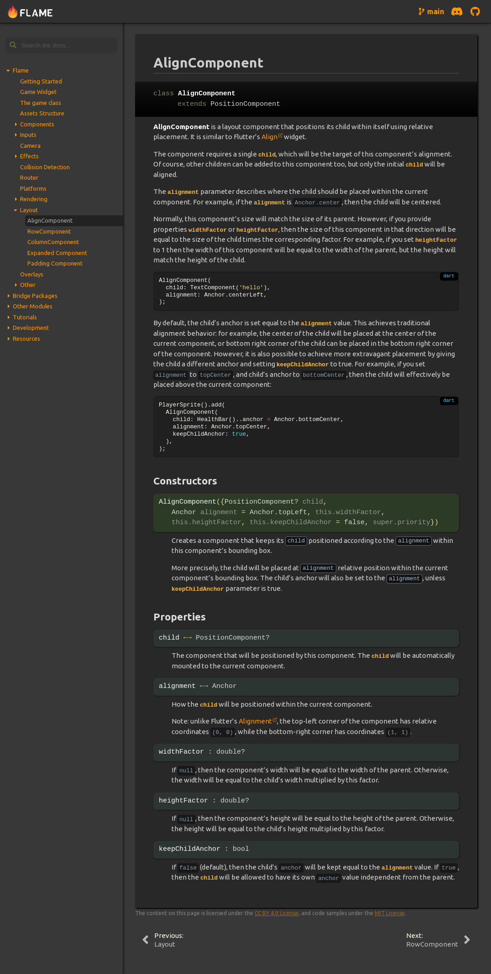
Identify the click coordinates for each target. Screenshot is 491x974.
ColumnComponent (53, 242)
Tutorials (25, 317)
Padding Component (55, 263)
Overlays (31, 274)
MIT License (390, 913)
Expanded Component (57, 253)
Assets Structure (42, 113)
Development (31, 327)
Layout (29, 210)
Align (269, 137)
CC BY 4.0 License (276, 913)
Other (28, 284)
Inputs (28, 134)
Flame (21, 70)
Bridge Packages (35, 295)
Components (37, 124)
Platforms (33, 188)
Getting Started (41, 81)
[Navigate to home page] (30, 12)
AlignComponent (50, 220)
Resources (26, 338)
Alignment (255, 721)
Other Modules (32, 306)
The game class (40, 102)
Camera (30, 145)
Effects (29, 156)
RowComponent (49, 231)
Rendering (33, 199)
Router (29, 177)
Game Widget (38, 92)
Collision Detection (45, 167)
